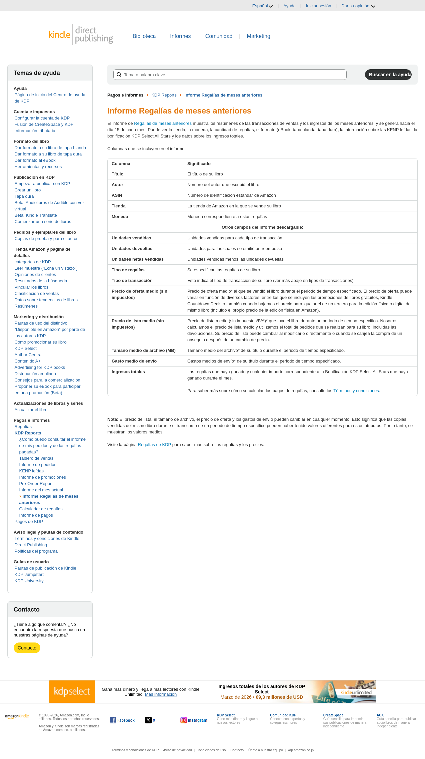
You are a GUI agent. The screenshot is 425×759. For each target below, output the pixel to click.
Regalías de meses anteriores (163, 123)
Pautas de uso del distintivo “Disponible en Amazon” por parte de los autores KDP (50, 329)
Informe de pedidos (37, 464)
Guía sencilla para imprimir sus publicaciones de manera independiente (345, 720)
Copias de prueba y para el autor (46, 238)
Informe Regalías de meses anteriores (223, 95)
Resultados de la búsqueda (41, 280)
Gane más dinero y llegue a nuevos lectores (237, 718)
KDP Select (26, 348)
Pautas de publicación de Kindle (45, 568)
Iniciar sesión (318, 5)
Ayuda (289, 5)
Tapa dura (24, 196)
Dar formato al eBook (35, 160)
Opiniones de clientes (35, 274)
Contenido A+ (28, 361)
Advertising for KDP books (40, 367)
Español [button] (262, 6)
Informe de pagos (36, 515)
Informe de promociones (42, 477)
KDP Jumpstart (29, 574)
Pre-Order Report (36, 483)
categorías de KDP (33, 261)
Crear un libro (28, 189)
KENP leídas (31, 470)
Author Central (29, 354)
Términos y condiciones (356, 390)
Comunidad (219, 36)
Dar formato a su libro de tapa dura (48, 153)
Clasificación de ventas (37, 293)
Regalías (23, 426)
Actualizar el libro (31, 409)
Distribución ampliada (35, 373)
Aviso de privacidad (177, 750)
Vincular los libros (32, 287)
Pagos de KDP (29, 521)
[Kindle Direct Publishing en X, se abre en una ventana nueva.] (157, 720)
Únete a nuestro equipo (265, 750)
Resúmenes (26, 306)
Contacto (27, 647)
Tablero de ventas (36, 458)
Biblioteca (144, 36)
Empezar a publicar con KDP (42, 183)
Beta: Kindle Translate (36, 215)
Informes (180, 36)
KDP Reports (28, 432)
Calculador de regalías (41, 508)
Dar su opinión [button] (358, 6)
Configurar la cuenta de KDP (42, 118)
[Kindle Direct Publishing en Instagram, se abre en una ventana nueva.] (194, 720)
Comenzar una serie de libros (43, 221)
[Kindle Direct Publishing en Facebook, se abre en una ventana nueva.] (122, 720)
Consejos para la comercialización (47, 380)
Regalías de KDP (154, 444)
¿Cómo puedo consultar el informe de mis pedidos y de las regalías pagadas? (52, 445)
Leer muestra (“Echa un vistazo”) (46, 268)
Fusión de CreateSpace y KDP (44, 124)
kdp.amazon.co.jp (301, 750)
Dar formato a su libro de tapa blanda (50, 147)
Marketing (258, 36)
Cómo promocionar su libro (41, 342)
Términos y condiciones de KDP (135, 750)
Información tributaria (35, 130)
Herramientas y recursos (38, 166)
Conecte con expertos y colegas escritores (287, 718)
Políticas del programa (36, 551)
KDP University (29, 580)
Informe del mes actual (41, 489)
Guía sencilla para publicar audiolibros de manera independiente (396, 720)
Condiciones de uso (211, 750)
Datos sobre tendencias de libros (46, 299)
